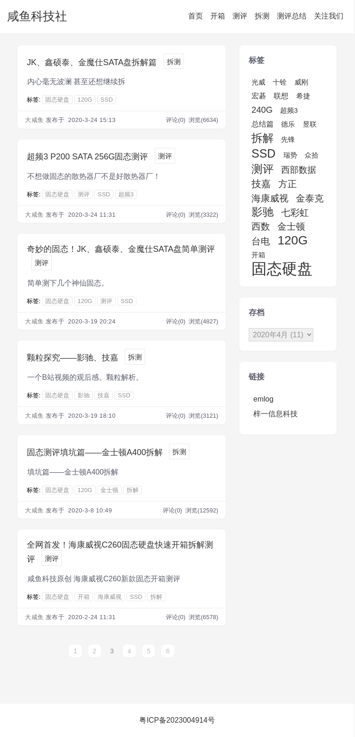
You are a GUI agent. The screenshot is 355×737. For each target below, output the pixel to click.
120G (85, 99)
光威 (258, 82)
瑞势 (290, 155)
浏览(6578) (203, 617)
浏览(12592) (201, 510)
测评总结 (291, 16)
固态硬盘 (57, 99)
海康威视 (110, 596)
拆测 (262, 16)
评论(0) (176, 119)
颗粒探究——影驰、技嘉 (72, 357)
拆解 (133, 490)
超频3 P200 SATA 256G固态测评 (87, 156)
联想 (281, 96)
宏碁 (258, 96)
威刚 (301, 82)
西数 (260, 226)
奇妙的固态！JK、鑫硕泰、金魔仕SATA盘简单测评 (121, 249)
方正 (287, 184)
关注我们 (328, 16)
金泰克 (310, 198)
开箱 (217, 16)
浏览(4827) (203, 321)
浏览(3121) (203, 415)
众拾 (311, 155)
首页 (195, 16)
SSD (106, 99)
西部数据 (298, 170)
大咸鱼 (34, 119)
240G (262, 110)
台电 (260, 241)
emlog (263, 399)
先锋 (288, 139)
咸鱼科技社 (37, 16)
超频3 (126, 194)
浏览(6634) (203, 119)
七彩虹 (295, 212)
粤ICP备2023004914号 (177, 720)
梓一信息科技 (275, 414)
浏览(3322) (203, 214)
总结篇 (262, 124)
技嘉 (104, 395)
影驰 (84, 395)
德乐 (288, 124)
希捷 (303, 96)
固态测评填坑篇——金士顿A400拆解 (95, 452)
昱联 (310, 124)
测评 (240, 16)
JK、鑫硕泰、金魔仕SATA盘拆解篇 (92, 62)
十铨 (280, 82)
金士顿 (109, 490)
